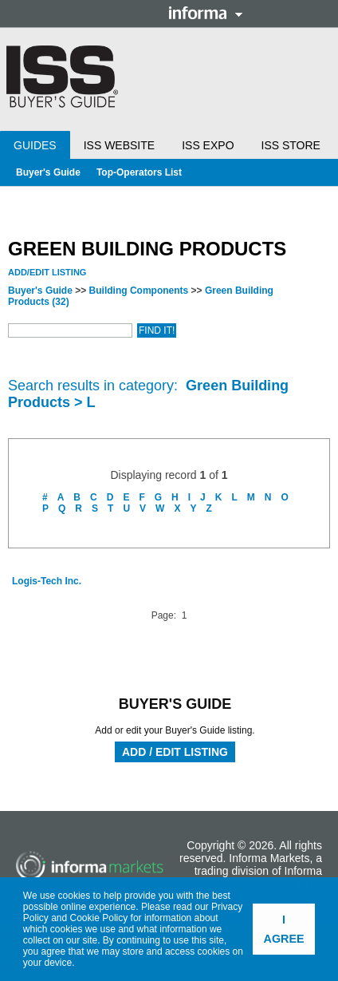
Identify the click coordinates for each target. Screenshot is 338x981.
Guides (35, 145)
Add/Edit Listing (47, 272)
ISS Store (290, 145)
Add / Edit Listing (175, 752)
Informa (205, 12)
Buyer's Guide (48, 172)
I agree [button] (284, 929)
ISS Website (119, 145)
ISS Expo (208, 145)
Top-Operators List (139, 172)
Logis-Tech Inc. (46, 581)
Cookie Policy (99, 918)
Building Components (139, 290)
